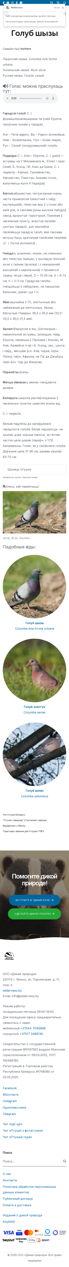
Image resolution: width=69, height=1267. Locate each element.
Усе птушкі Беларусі (14, 814)
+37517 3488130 (31, 1034)
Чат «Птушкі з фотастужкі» (23, 1130)
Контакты (10, 1180)
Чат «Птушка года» (17, 1137)
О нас (7, 1174)
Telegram (9, 1114)
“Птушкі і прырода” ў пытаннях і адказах (25, 820)
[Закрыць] (62, 7)
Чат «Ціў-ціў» (12, 1124)
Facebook (10, 1088)
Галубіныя (25, 49)
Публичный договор (18, 1198)
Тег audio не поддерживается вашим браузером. (30, 98)
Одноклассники (14, 1107)
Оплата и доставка (17, 1205)
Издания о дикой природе (22, 1215)
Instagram (10, 1101)
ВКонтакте (11, 1094)
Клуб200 (9, 1222)
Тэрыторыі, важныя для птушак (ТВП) (23, 831)
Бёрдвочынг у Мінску (14, 826)
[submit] (64, 1161)
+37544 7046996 (33, 1028)
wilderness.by (12, 990)
